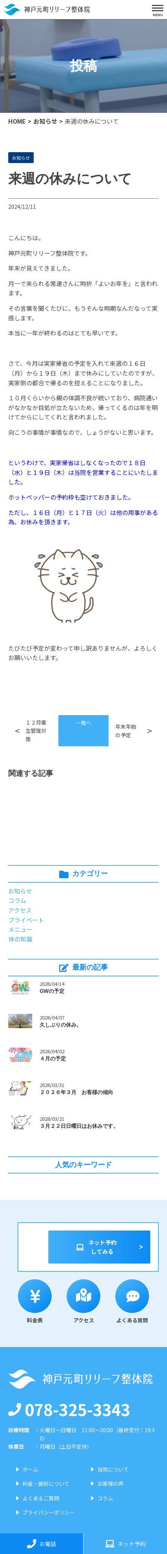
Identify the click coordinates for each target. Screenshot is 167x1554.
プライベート (26, 919)
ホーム (30, 1469)
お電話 (41, 1543)
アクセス (20, 910)
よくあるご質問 (40, 1498)
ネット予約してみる (95, 1246)
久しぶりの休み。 (61, 1025)
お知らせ (45, 121)
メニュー (20, 929)
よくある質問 (132, 1301)
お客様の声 (110, 1483)
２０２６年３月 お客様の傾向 (76, 1092)
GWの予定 (52, 991)
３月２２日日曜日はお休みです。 (79, 1126)
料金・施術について (46, 1483)
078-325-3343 (69, 1409)
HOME (17, 121)
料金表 (35, 1301)
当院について (113, 1469)
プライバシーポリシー (48, 1512)
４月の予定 (53, 1058)
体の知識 (20, 938)
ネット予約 (125, 1543)
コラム (17, 900)
